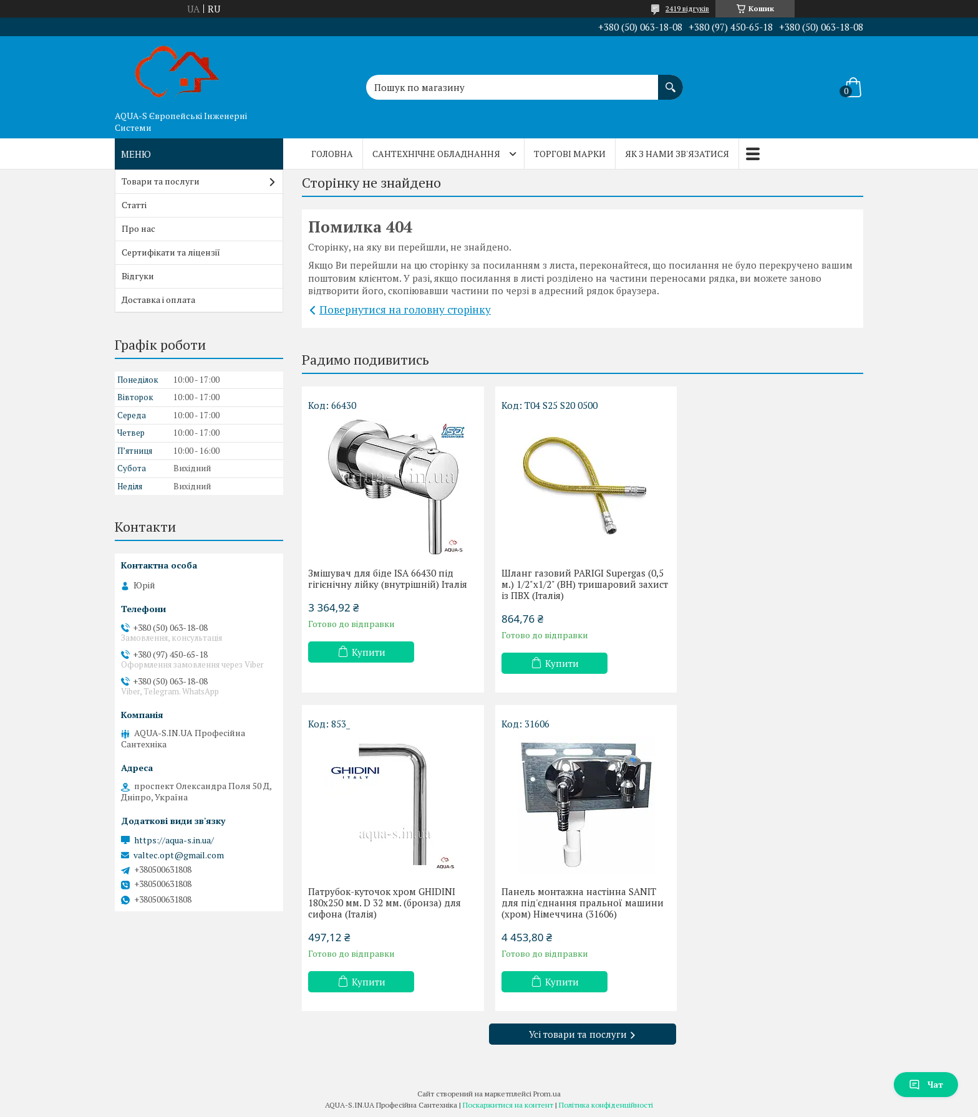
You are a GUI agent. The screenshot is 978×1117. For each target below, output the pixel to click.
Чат (926, 1084)
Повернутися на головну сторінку (405, 309)
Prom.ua (547, 1093)
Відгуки (138, 276)
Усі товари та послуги (578, 1034)
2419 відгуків (687, 8)
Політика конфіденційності (606, 1105)
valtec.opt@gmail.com (178, 855)
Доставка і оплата (158, 299)
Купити (368, 652)
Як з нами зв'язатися (677, 154)
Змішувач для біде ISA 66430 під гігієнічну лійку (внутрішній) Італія (387, 578)
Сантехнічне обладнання (436, 154)
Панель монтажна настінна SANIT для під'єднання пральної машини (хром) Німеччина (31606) (389, 902)
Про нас (138, 228)
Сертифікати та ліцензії (171, 252)
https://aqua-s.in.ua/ (174, 840)
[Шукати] (670, 81)
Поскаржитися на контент (508, 1105)
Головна (332, 154)
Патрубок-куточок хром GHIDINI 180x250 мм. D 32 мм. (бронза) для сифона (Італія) (766, 584)
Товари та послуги (161, 181)
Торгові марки (570, 154)
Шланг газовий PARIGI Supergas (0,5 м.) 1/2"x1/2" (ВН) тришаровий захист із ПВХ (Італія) (582, 584)
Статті (134, 205)
